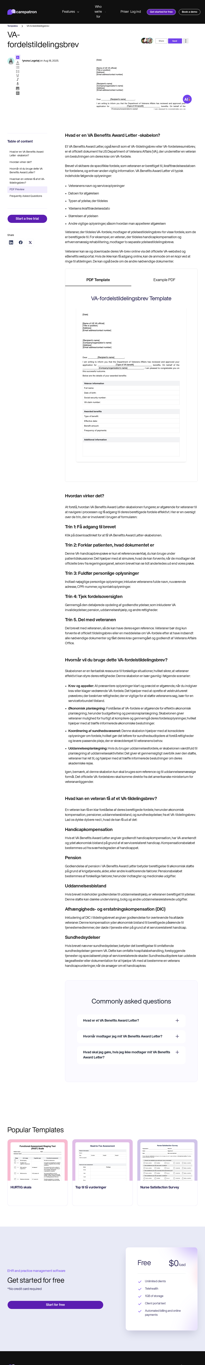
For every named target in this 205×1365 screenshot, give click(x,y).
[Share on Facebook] (21, 242)
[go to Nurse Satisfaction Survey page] (167, 1160)
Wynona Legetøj (29, 61)
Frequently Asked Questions (26, 196)
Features (70, 12)
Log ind (135, 12)
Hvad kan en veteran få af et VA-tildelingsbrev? (27, 181)
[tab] (98, 280)
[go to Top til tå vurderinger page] (102, 1160)
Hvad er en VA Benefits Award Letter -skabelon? (26, 154)
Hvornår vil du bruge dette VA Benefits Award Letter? (26, 171)
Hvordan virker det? (21, 162)
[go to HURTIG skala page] (38, 1160)
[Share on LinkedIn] (11, 242)
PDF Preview (17, 189)
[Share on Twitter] (30, 242)
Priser (125, 12)
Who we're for (100, 12)
